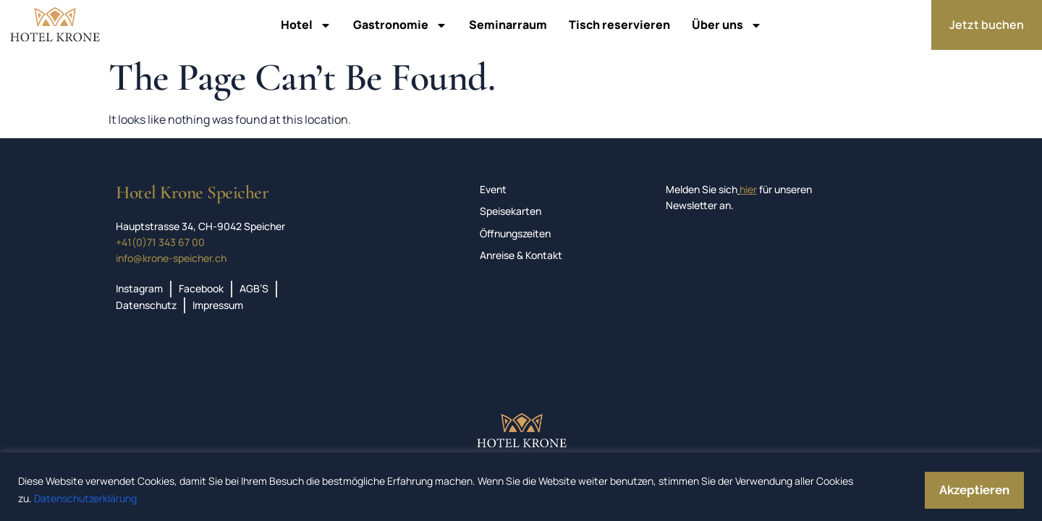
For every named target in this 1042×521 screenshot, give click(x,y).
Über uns (727, 25)
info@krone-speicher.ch (171, 258)
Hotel (306, 25)
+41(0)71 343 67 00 (160, 242)
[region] (521, 486)
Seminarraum (508, 25)
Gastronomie (400, 25)
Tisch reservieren (619, 25)
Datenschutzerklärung (85, 498)
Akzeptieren (974, 490)
